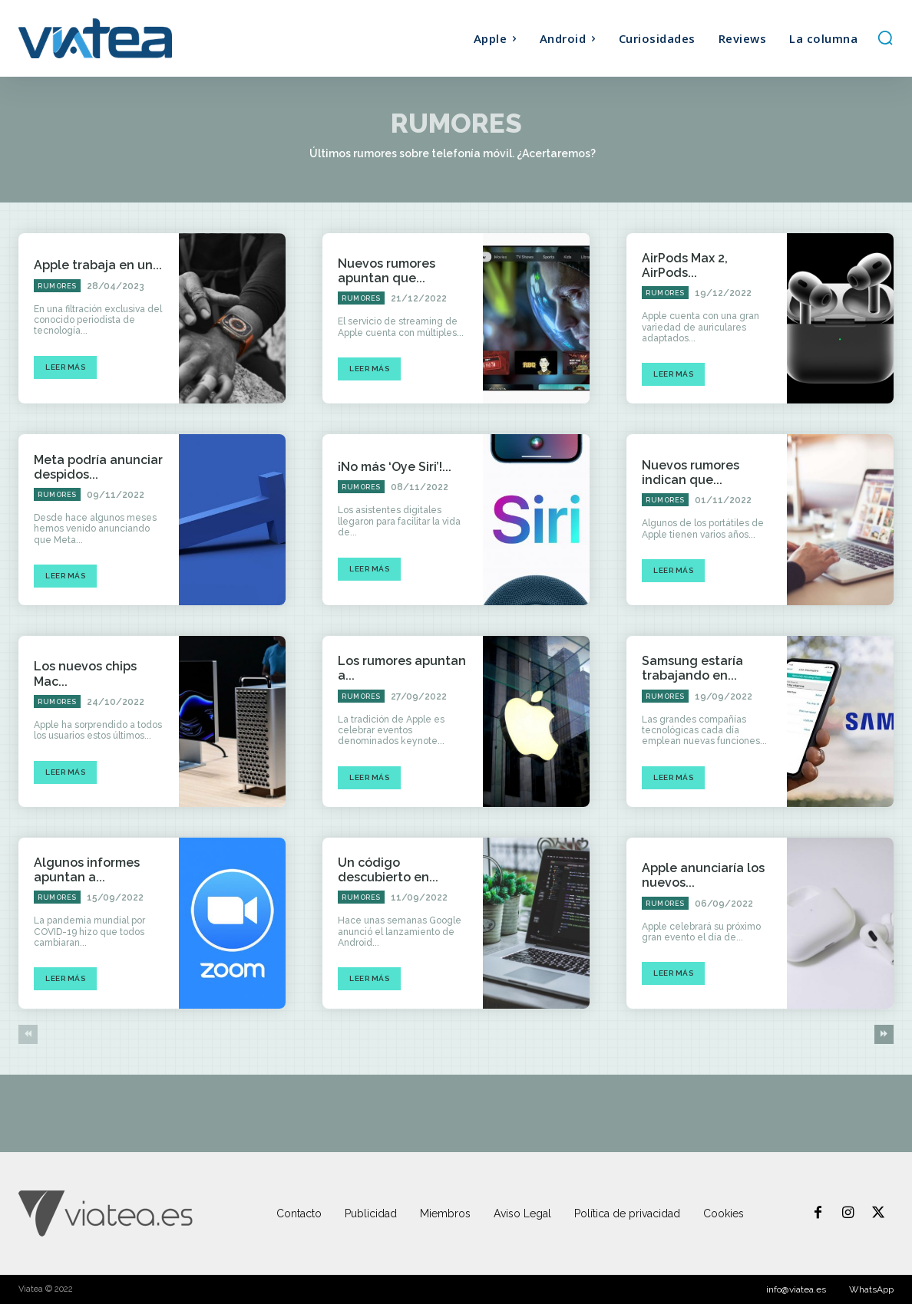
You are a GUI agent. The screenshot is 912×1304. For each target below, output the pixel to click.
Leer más (65, 367)
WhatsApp (871, 1289)
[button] (885, 37)
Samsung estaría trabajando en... (692, 668)
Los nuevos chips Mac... (85, 673)
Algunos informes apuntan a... (87, 869)
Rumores (57, 286)
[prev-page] (28, 1034)
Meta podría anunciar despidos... (98, 467)
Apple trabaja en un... (98, 265)
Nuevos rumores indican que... (690, 472)
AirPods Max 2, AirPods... (685, 265)
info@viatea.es (796, 1289)
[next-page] (884, 1034)
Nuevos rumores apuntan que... (386, 270)
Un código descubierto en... (388, 869)
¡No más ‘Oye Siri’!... (394, 466)
